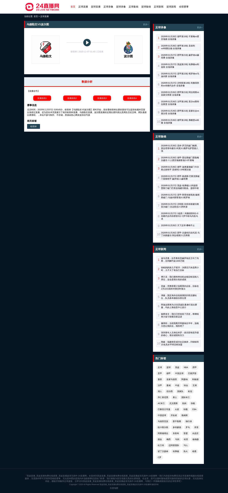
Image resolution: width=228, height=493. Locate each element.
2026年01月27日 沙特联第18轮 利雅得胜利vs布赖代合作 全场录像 (180, 84)
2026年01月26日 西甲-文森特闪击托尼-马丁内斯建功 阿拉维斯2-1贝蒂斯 (180, 234)
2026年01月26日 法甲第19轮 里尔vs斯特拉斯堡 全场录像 (180, 102)
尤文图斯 (173, 403)
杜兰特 (161, 445)
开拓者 (174, 415)
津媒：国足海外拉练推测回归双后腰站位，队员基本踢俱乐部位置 (179, 296)
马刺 (177, 439)
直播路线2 (72, 98)
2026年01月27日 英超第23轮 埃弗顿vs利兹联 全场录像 (180, 65)
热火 (186, 451)
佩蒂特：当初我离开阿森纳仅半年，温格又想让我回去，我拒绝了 (180, 324)
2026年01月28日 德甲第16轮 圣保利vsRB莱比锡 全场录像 (178, 47)
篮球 (168, 367)
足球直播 (83, 6)
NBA (186, 367)
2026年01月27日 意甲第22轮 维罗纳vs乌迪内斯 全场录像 (180, 75)
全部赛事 (184, 6)
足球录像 (108, 6)
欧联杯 (33, 126)
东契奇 (176, 433)
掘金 (160, 439)
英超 (177, 367)
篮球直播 (96, 6)
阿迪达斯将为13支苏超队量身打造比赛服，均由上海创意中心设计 (179, 306)
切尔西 (169, 391)
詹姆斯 (184, 415)
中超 (177, 385)
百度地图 (114, 488)
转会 (186, 385)
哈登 (186, 439)
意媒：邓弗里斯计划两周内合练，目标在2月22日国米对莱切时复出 (180, 287)
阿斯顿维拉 (163, 433)
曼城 (168, 385)
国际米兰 (185, 397)
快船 (193, 403)
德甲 (168, 373)
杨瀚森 (195, 439)
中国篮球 (162, 415)
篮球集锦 (146, 6)
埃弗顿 (176, 451)
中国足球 (179, 373)
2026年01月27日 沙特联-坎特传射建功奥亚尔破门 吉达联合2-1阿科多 (180, 205)
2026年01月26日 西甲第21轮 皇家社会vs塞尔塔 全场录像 (180, 112)
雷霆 (186, 433)
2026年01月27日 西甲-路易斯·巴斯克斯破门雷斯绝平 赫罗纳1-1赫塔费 (180, 177)
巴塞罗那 (192, 373)
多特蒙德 (177, 427)
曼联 (160, 379)
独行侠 (189, 421)
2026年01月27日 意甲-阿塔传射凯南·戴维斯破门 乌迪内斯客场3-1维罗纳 (180, 196)
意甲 (160, 373)
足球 (160, 367)
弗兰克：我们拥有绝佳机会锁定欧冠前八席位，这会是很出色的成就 (180, 278)
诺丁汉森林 (163, 451)
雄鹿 (194, 451)
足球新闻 (158, 6)
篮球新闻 (171, 6)
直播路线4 (132, 98)
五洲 (194, 385)
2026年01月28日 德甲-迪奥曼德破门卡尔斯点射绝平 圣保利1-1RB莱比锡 (180, 168)
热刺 (184, 403)
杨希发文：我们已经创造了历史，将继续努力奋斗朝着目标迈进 (180, 315)
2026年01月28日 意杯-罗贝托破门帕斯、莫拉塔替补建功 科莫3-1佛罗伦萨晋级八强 (180, 148)
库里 (196, 427)
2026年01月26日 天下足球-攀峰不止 (178, 225)
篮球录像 (121, 6)
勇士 (175, 397)
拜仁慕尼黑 (163, 397)
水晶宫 (195, 433)
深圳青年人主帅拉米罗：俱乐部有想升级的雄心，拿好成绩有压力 (180, 333)
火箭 (177, 409)
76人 (186, 445)
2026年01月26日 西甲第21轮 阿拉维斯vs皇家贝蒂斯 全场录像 (180, 93)
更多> (145, 24)
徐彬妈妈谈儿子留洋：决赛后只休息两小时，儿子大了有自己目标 (180, 268)
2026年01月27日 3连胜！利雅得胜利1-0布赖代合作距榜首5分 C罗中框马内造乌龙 (179, 216)
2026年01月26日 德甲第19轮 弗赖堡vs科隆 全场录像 (180, 121)
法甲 (160, 385)
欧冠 (190, 391)
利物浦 (195, 379)
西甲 (194, 367)
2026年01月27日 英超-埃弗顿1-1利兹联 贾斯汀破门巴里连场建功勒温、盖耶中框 (180, 186)
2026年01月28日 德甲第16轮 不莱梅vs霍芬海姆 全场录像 (180, 37)
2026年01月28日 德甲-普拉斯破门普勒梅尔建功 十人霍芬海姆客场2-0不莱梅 (180, 158)
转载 (186, 409)
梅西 (168, 439)
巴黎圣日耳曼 (164, 409)
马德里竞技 (163, 421)
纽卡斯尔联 (163, 427)
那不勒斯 (177, 421)
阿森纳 (184, 379)
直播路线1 (42, 98)
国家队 (180, 391)
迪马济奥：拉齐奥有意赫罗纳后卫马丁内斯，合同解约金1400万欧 (180, 259)
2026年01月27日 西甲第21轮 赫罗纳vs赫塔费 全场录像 (180, 56)
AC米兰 (161, 403)
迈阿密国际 (174, 445)
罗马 (188, 427)
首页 (73, 6)
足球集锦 (133, 6)
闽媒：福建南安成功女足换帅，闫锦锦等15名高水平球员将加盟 (180, 343)
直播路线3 (102, 98)
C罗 (159, 457)
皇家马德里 (171, 379)
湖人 (160, 391)
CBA (194, 409)
